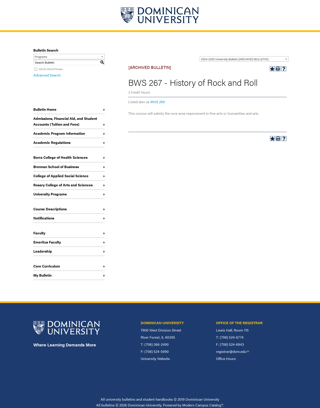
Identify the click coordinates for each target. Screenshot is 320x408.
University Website (155, 358)
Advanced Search (47, 75)
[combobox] (244, 59)
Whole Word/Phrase (50, 69)
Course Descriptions (50, 208)
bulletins (108, 405)
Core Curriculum (46, 266)
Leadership (42, 251)
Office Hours (226, 358)
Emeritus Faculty (47, 242)
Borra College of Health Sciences (60, 157)
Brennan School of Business (56, 166)
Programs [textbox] (41, 56)
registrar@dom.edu (232, 351)
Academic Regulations (51, 142)
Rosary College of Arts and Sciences (63, 184)
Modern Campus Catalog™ (202, 405)
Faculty (39, 232)
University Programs (50, 194)
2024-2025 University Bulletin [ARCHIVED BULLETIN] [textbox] (234, 59)
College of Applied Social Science (60, 175)
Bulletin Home (44, 109)
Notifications (43, 218)
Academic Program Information (59, 133)
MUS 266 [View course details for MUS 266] (157, 101)
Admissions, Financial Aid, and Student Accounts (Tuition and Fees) (65, 121)
